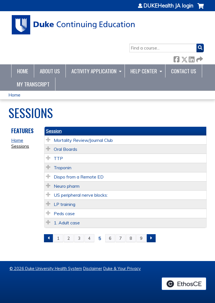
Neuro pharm (67, 186)
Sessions (20, 146)
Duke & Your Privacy (122, 268)
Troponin (62, 167)
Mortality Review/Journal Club (83, 140)
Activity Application (93, 71)
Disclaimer (92, 268)
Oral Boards (65, 149)
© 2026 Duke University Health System (46, 268)
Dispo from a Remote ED (79, 177)
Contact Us (183, 71)
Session (54, 131)
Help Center (143, 71)
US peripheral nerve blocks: (81, 195)
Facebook (176, 58)
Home (22, 71)
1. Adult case (67, 223)
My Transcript (33, 84)
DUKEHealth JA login (168, 5)
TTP (58, 158)
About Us (50, 71)
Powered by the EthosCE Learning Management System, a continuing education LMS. (184, 283)
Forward (199, 58)
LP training (64, 204)
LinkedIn (191, 58)
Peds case (64, 213)
